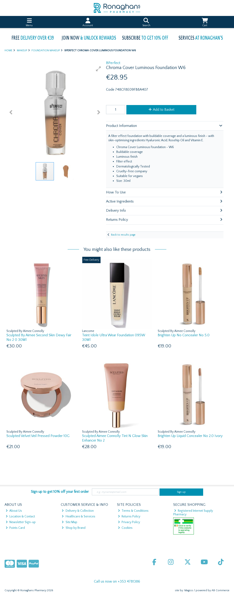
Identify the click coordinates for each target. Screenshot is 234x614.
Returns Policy (129, 516)
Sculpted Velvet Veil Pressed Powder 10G (37, 436)
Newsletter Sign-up (21, 522)
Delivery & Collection (77, 511)
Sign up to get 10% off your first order (60, 492)
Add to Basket (161, 110)
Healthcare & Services (78, 516)
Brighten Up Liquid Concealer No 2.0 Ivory (190, 436)
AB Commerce (220, 590)
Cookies (125, 528)
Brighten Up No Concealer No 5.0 (184, 335)
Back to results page (123, 234)
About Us (14, 511)
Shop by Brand (73, 528)
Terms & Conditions (133, 511)
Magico (188, 590)
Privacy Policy (129, 522)
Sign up (181, 492)
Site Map (69, 522)
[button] (98, 68)
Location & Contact (20, 516)
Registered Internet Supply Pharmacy (193, 512)
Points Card (15, 528)
